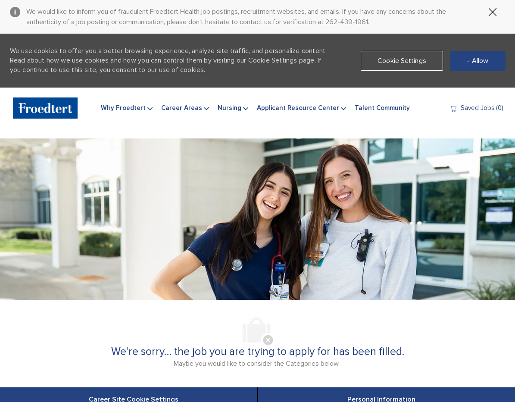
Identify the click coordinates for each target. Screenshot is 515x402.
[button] (402, 61)
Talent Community (382, 108)
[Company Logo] (45, 107)
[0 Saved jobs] (476, 108)
